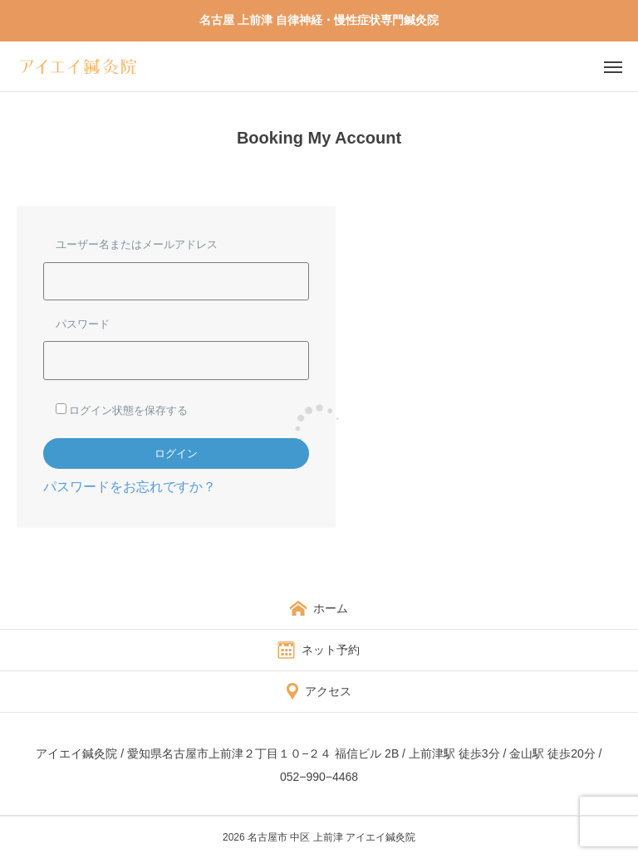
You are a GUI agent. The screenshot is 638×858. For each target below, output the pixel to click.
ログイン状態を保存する (122, 409)
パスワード (83, 323)
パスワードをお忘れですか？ (129, 486)
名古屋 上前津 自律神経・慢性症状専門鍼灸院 (319, 20)
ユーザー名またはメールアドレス (137, 243)
